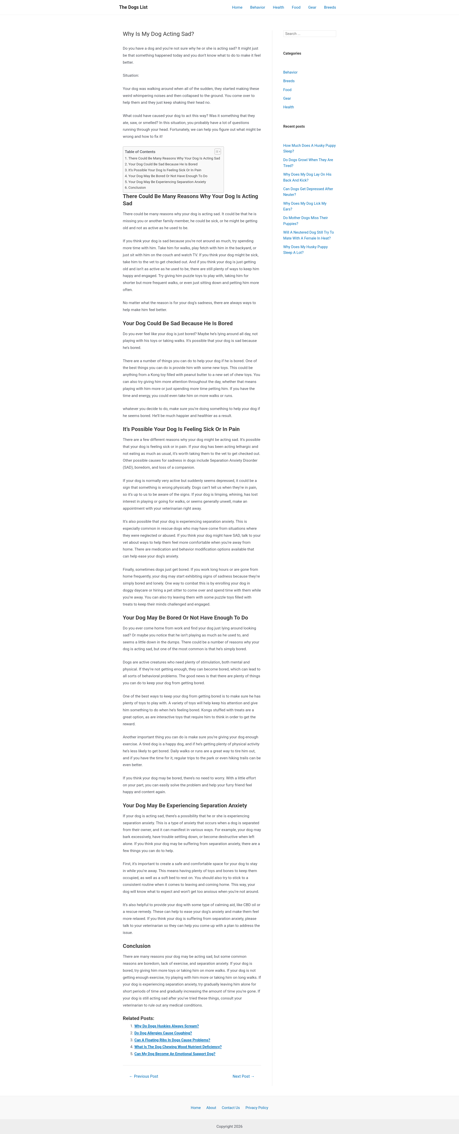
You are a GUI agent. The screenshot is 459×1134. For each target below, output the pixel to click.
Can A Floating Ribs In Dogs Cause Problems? (174, 1040)
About (211, 1107)
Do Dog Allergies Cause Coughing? (164, 1033)
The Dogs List (133, 7)
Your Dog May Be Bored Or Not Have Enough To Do (170, 176)
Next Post (242, 1076)
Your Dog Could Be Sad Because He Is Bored (165, 164)
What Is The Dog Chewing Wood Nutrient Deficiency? (180, 1047)
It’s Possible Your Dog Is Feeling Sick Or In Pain (167, 170)
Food (296, 7)
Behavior (257, 7)
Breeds (330, 7)
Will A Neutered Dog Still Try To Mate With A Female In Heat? (307, 238)
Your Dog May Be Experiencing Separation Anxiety (169, 182)
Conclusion (138, 187)
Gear (312, 7)
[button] (220, 151)
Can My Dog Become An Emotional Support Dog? (176, 1054)
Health (278, 7)
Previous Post (144, 1076)
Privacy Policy (255, 1107)
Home (237, 7)
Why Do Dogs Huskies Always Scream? (168, 1026)
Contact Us (229, 1107)
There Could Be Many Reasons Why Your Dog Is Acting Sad (176, 158)
